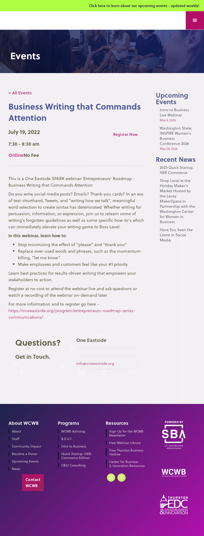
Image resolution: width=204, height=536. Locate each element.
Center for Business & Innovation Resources (127, 464)
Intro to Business (73, 446)
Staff (15, 439)
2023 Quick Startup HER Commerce (176, 170)
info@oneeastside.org (95, 363)
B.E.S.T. (66, 439)
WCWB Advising (73, 431)
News (16, 469)
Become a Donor (24, 454)
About (16, 431)
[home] (25, 4)
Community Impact (26, 446)
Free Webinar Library (125, 443)
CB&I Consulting (73, 465)
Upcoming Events (25, 461)
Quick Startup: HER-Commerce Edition (76, 456)
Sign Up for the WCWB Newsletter (126, 433)
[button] (195, 20)
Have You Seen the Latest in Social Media (176, 235)
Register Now (125, 134)
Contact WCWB (33, 482)
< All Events (20, 93)
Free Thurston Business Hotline (126, 452)
